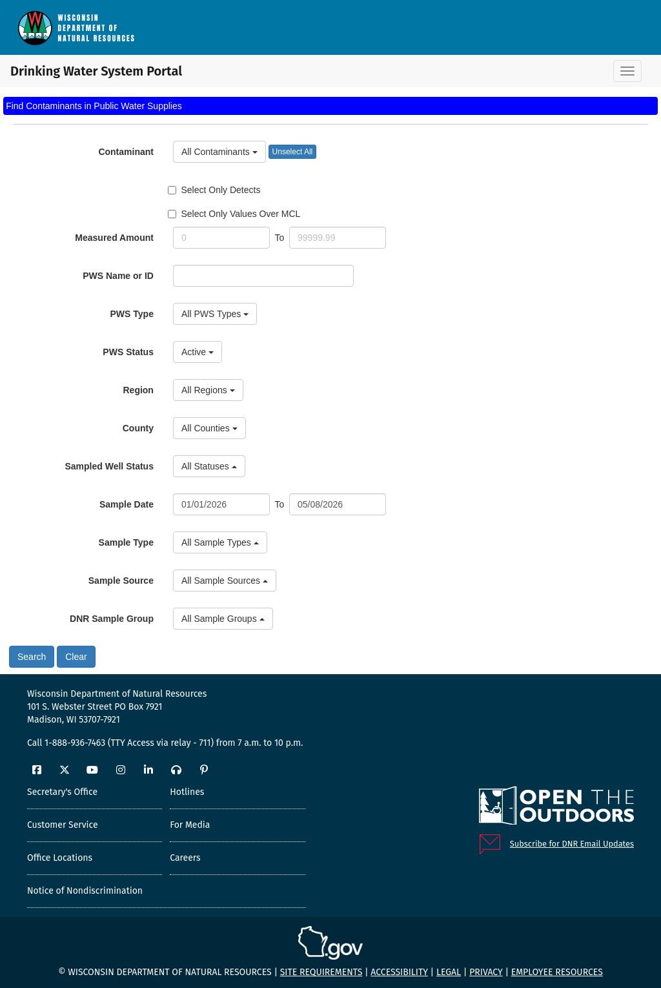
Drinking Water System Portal (77, 71)
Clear (75, 657)
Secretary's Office (62, 792)
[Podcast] (176, 770)
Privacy (486, 972)
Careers (185, 857)
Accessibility (399, 972)
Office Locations (59, 857)
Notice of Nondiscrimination (85, 890)
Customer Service (62, 824)
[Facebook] (36, 770)
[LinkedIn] (148, 770)
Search (31, 657)
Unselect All (292, 151)
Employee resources (557, 972)
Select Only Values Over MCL (234, 214)
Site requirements (321, 972)
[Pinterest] (204, 770)
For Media (190, 824)
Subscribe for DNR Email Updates (572, 844)
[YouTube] (92, 770)
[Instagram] (120, 770)
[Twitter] (64, 770)
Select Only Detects (214, 190)
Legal (448, 972)
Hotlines (187, 792)
